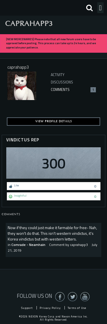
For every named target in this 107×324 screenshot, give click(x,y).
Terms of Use (77, 307)
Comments (73, 89)
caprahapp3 (79, 244)
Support (27, 307)
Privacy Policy (50, 307)
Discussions (62, 82)
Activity (57, 75)
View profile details (53, 121)
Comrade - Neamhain (28, 244)
